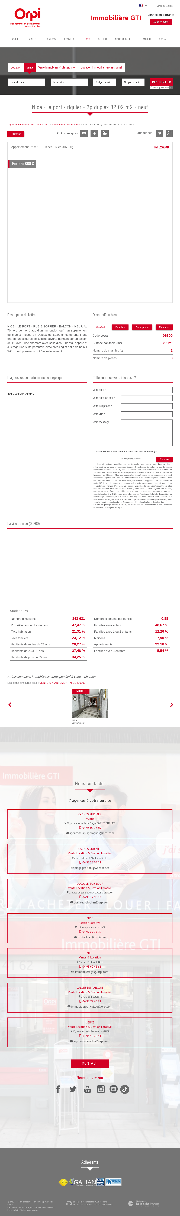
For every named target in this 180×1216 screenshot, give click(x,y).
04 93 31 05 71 (91, 862)
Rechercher (161, 82)
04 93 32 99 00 (91, 897)
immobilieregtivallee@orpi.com (91, 1007)
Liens (9, 1210)
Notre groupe (122, 39)
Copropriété (142, 327)
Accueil (16, 39)
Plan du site (12, 1207)
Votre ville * (99, 414)
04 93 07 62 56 (91, 828)
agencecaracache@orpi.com (91, 1041)
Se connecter (161, 21)
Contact (163, 39)
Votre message (101, 422)
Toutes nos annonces (29, 1210)
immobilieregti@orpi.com (91, 972)
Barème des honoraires (44, 1207)
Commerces (70, 39)
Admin (16, 1210)
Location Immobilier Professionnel (101, 67)
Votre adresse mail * (104, 398)
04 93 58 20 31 (91, 1036)
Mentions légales (26, 1207)
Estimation (145, 39)
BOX (88, 39)
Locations (50, 39)
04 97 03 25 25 (91, 932)
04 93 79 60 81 (91, 1001)
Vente (30, 67)
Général (100, 327)
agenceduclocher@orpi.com (91, 902)
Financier (164, 327)
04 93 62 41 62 (91, 966)
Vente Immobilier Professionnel (56, 67)
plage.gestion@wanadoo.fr (91, 868)
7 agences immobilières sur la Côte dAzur (28, 124)
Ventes (32, 39)
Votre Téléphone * (102, 406)
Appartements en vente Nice (66, 124)
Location (16, 67)
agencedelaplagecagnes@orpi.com (91, 833)
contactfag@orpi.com (92, 937)
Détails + (120, 327)
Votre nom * (99, 390)
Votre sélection (165, 5)
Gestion (102, 39)
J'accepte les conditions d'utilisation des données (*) (126, 451)
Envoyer (164, 459)
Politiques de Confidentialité (143, 505)
